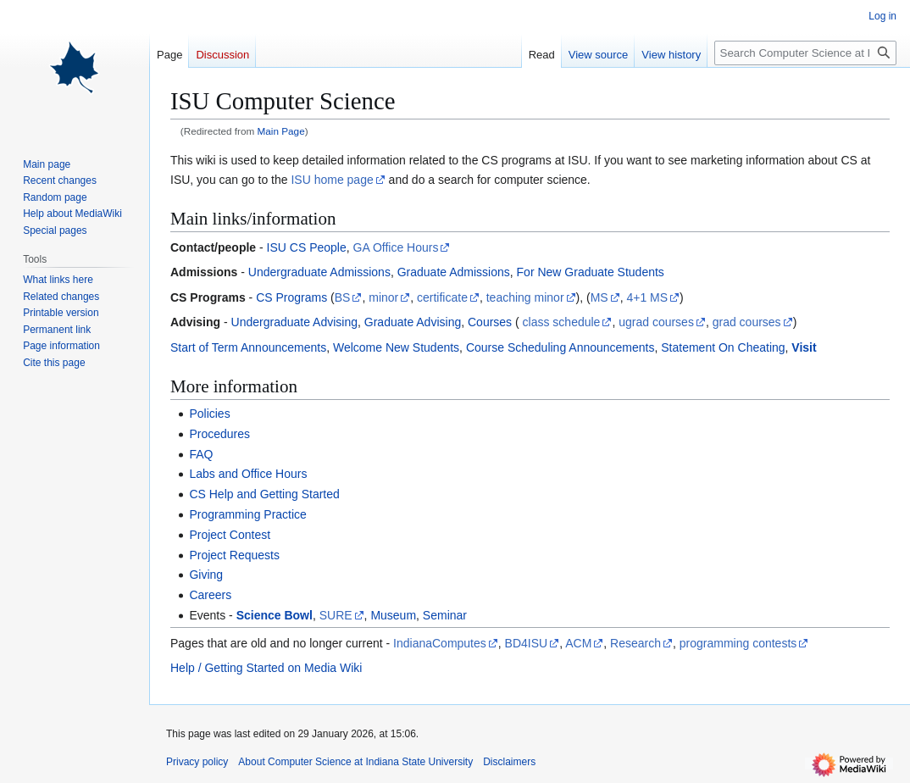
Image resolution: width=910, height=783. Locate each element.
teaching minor (525, 297)
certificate (442, 297)
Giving (206, 574)
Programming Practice (248, 514)
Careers (210, 595)
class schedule (562, 322)
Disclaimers (509, 762)
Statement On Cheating (723, 347)
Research (635, 643)
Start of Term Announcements (248, 347)
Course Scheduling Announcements (560, 347)
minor (383, 297)
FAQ (201, 454)
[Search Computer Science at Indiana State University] (805, 53)
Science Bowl (274, 615)
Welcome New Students (396, 347)
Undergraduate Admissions (319, 272)
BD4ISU (526, 643)
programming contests (738, 643)
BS (343, 297)
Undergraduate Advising (294, 322)
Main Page (281, 130)
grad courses (747, 322)
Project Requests (234, 555)
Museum (393, 615)
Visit (803, 347)
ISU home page (332, 179)
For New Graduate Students (590, 272)
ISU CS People (307, 247)
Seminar (445, 615)
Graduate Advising (412, 322)
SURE (335, 615)
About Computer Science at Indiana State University (355, 762)
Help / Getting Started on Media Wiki (266, 668)
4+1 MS (647, 297)
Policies (209, 413)
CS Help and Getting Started (264, 494)
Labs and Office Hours (248, 473)
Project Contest (229, 534)
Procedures (219, 434)
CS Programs (291, 297)
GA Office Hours (396, 247)
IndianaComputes (439, 643)
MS (599, 297)
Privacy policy (197, 762)
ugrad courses (656, 322)
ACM (578, 643)
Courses (490, 322)
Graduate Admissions (453, 272)
